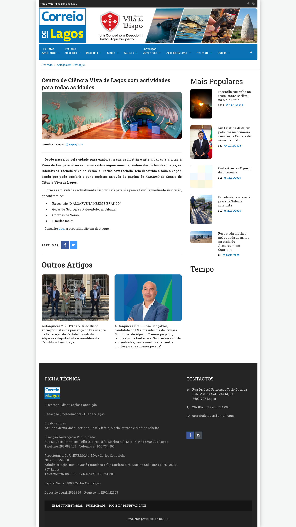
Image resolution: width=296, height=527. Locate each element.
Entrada (47, 65)
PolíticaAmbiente (49, 51)
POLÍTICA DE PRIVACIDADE (127, 505)
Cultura (129, 53)
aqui (62, 228)
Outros (222, 53)
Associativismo (176, 53)
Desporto (92, 53)
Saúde (111, 53)
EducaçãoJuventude (150, 51)
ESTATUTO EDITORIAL (67, 505)
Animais (202, 53)
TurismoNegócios (71, 51)
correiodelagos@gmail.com (213, 415)
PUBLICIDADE (96, 505)
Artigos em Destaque (71, 65)
